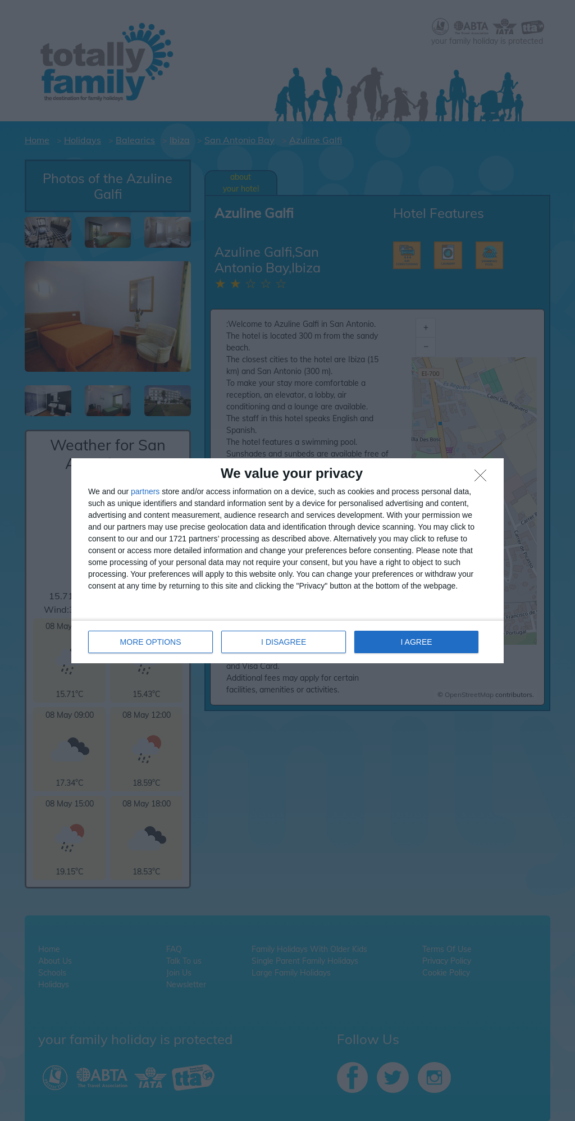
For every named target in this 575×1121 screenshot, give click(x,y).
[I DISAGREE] (483, 478)
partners (145, 491)
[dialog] (287, 560)
